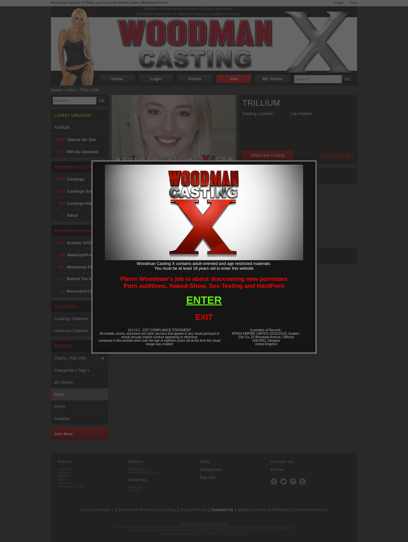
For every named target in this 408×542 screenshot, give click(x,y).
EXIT (204, 317)
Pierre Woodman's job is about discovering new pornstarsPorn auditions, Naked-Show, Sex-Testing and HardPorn (204, 282)
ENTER (204, 300)
